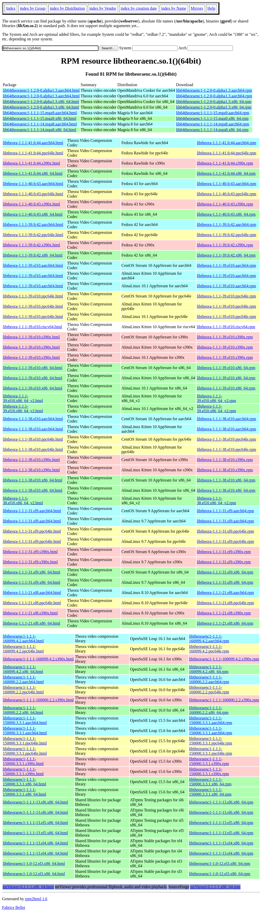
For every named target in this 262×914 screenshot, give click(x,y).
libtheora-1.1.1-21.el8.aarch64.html (32, 592)
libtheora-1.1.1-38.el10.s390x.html (31, 460)
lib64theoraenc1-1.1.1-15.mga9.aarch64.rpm (212, 113)
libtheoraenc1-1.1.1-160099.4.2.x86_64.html (23, 669)
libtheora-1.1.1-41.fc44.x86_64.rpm (226, 173)
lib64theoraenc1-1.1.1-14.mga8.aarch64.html (40, 124)
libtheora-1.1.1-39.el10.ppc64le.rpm (226, 296)
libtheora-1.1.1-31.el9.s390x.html (30, 552)
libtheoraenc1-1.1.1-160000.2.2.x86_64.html (23, 710)
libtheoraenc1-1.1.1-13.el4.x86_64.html (35, 843)
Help (211, 8)
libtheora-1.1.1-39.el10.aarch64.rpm (226, 265)
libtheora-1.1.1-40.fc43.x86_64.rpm (226, 214)
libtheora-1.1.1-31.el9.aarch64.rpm (225, 511)
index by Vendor (102, 8)
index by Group (32, 8)
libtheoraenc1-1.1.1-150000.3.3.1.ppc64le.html (25, 740)
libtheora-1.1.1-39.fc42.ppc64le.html (33, 235)
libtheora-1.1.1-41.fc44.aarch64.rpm (226, 143)
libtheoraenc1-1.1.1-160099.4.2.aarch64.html (23, 638)
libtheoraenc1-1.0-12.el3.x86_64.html (34, 863)
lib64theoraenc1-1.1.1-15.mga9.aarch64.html (40, 113)
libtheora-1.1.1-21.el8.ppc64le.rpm (225, 603)
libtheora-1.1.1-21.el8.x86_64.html (31, 623)
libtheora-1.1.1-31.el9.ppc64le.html (32, 531)
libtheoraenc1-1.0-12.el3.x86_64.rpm (219, 863)
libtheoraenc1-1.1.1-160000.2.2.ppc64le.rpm (209, 689)
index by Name (173, 8)
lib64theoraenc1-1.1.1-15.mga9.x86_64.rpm (212, 118)
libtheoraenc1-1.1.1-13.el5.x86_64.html (35, 822)
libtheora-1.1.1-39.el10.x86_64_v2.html (23, 398)
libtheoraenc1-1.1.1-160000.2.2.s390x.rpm (224, 700)
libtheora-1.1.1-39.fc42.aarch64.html (33, 224)
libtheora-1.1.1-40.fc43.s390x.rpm (225, 204)
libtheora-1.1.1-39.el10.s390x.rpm (225, 337)
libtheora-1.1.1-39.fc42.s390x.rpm (225, 245)
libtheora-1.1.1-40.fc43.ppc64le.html (33, 194)
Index (10, 8)
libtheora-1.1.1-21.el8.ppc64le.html (32, 603)
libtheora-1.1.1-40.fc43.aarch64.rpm (226, 183)
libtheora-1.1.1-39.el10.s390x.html (31, 337)
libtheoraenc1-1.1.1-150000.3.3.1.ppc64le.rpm (210, 740)
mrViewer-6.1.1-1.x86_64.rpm (215, 887)
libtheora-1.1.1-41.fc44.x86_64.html (32, 173)
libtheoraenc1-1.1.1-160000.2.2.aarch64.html (23, 679)
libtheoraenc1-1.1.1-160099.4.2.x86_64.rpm (208, 669)
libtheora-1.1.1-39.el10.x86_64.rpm (226, 367)
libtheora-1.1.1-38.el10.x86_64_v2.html (23, 500)
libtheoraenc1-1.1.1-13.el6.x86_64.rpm (221, 802)
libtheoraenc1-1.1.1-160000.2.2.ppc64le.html (23, 689)
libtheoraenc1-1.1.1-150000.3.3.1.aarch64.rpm (210, 720)
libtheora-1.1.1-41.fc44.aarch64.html (33, 143)
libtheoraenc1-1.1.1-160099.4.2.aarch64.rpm (209, 638)
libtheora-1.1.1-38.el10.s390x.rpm (225, 460)
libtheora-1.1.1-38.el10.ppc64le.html (33, 439)
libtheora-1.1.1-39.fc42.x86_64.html (32, 255)
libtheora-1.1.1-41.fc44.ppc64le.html (33, 153)
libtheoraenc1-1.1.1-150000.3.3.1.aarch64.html (25, 720)
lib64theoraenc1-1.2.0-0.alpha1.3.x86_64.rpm (213, 101)
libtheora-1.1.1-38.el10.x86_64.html (32, 480)
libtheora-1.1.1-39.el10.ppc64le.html (33, 296)
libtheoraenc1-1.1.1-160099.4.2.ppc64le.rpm (209, 648)
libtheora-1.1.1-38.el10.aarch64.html (33, 419)
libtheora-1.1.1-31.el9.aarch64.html (32, 511)
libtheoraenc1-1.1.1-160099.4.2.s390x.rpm (224, 659)
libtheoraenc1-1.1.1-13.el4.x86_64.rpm (221, 843)
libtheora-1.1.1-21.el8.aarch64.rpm (225, 592)
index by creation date (139, 8)
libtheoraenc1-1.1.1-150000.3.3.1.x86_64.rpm (210, 781)
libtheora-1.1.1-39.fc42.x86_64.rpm (226, 255)
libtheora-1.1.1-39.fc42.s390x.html (31, 245)
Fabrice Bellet (13, 907)
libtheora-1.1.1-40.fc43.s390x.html (31, 204)
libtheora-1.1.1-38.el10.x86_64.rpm (226, 480)
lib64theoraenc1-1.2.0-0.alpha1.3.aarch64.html (41, 90)
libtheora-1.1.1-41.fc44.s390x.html (31, 163)
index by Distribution (67, 8)
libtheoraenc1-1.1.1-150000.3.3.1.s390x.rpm (209, 761)
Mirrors (197, 8)
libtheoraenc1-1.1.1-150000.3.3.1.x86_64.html (24, 781)
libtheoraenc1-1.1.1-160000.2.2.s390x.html (38, 700)
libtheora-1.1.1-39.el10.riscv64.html (32, 327)
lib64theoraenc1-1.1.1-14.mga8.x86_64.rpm (212, 130)
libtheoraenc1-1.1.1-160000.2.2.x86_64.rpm (208, 710)
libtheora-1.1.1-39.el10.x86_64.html (32, 367)
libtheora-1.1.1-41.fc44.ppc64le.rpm (226, 153)
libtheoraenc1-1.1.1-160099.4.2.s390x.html (38, 659)
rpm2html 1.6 (36, 899)
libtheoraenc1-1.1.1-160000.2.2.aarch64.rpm (209, 679)
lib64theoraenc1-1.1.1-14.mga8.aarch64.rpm (212, 124)
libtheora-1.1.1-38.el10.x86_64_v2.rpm (216, 500)
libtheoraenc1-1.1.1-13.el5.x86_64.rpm (221, 822)
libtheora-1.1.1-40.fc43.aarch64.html (33, 183)
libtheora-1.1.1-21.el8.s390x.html (30, 613)
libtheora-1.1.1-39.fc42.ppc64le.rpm (226, 235)
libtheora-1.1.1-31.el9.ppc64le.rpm (225, 531)
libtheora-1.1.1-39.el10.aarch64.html (33, 265)
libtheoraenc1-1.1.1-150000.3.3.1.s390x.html (23, 761)
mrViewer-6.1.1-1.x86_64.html (28, 887)
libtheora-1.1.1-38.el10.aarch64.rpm (226, 419)
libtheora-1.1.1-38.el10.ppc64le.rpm (226, 439)
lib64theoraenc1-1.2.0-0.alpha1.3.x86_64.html (41, 101)
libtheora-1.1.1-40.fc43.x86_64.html (32, 214)
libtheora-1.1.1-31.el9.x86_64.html (31, 572)
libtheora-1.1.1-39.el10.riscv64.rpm (226, 327)
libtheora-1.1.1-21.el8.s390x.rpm (224, 613)
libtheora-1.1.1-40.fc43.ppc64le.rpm (226, 194)
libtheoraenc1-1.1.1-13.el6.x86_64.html (35, 802)
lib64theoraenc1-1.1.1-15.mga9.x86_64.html (39, 118)
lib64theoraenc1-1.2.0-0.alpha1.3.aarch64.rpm (214, 90)
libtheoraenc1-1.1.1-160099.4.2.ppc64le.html (23, 648)
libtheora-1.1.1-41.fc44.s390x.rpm (225, 163)
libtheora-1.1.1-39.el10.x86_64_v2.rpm (216, 398)
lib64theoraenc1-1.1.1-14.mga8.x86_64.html (39, 130)
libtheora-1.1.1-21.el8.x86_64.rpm (225, 623)
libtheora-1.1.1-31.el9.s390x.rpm (224, 552)
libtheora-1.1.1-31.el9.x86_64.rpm (225, 572)
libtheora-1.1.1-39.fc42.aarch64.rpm (226, 224)
